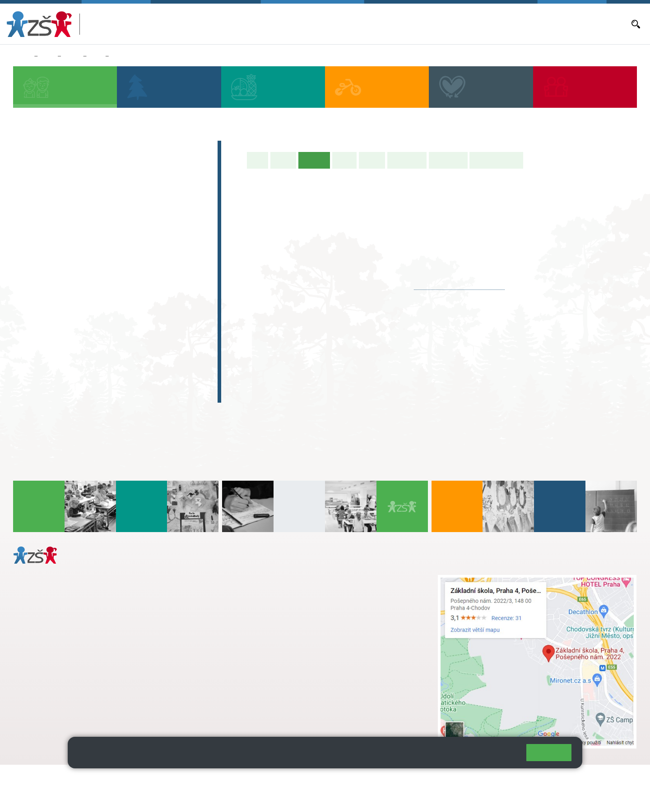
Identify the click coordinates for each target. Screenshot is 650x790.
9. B (141, 298)
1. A (32, 211)
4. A (142, 211)
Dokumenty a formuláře (594, 24)
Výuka (344, 160)
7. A (68, 281)
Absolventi (45, 358)
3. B (105, 229)
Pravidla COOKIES (337, 777)
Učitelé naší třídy (496, 160)
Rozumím (549, 752)
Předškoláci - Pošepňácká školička (95, 166)
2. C (68, 246)
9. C (141, 316)
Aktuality (424, 24)
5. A (178, 211)
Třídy (72, 56)
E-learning (44, 376)
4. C (141, 229)
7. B (68, 298)
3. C (105, 246)
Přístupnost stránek (272, 777)
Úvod (258, 160)
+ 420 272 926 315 (53, 674)
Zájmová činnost (57, 340)
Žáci (48, 56)
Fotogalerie (448, 160)
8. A (96, 56)
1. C (32, 246)
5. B (178, 229)
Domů (22, 56)
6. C (32, 316)
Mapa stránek (182, 777)
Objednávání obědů (468, 24)
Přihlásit (222, 777)
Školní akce (407, 160)
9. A (142, 281)
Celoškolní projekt (61, 393)
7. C (68, 316)
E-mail (547, 24)
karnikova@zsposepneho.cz (459, 285)
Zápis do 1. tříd (54, 149)
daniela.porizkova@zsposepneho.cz (84, 684)
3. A (105, 211)
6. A (32, 281)
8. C (105, 316)
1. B (32, 229)
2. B (68, 229)
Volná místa (516, 24)
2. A (68, 211)
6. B (32, 298)
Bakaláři (338, 24)
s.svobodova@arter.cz (297, 588)
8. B (105, 298)
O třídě (283, 160)
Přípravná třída (54, 184)
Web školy (620, 777)
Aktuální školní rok (380, 24)
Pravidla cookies (482, 756)
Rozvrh (372, 160)
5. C (178, 246)
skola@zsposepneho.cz (279, 607)
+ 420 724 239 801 (294, 598)
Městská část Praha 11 (46, 711)
